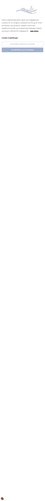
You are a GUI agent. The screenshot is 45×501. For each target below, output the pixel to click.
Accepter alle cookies (22, 50)
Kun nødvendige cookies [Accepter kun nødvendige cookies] (22, 44)
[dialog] (22, 250)
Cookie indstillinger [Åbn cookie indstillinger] (10, 38)
